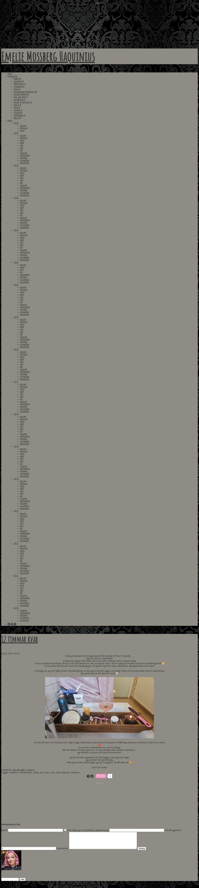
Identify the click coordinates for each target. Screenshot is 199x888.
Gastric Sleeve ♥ (21, 94)
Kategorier (12, 76)
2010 (16, 608)
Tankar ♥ (18, 110)
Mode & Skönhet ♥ (23, 102)
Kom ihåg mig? (74, 830)
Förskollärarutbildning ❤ (25, 92)
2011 (16, 575)
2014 (16, 478)
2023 (16, 197)
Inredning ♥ (19, 99)
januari (23, 125)
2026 (16, 123)
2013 (16, 511)
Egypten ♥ (18, 81)
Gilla (102, 776)
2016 (16, 414)
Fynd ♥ (17, 89)
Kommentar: (62, 851)
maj (21, 145)
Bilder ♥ (17, 78)
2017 (16, 381)
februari (23, 128)
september (25, 155)
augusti (23, 153)
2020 (16, 284)
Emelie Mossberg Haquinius (48, 56)
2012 (16, 543)
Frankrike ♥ (19, 86)
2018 (16, 349)
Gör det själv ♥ (21, 97)
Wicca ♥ (17, 118)
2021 (16, 262)
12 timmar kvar (19, 639)
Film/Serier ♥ (19, 84)
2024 (16, 165)
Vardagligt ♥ (19, 115)
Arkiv (9, 120)
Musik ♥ (17, 105)
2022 (16, 230)
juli (21, 150)
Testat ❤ (18, 113)
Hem (9, 73)
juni (21, 148)
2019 (16, 317)
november (24, 160)
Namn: (4, 830)
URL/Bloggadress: (173, 830)
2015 (16, 446)
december (24, 163)
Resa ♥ (17, 107)
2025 (16, 133)
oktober (23, 158)
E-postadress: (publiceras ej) (95, 830)
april (22, 143)
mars (22, 130)
